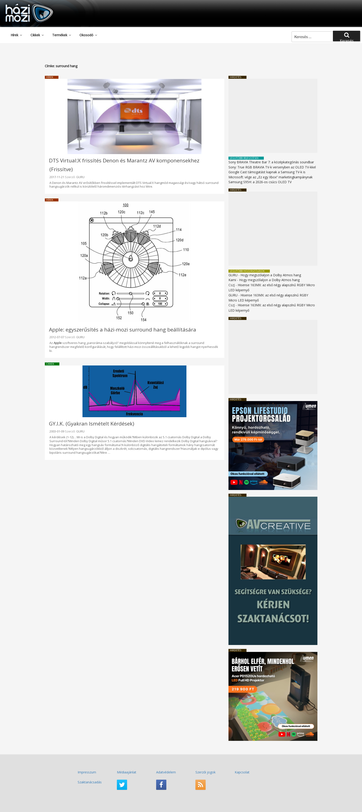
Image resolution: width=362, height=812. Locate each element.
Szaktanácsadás (90, 782)
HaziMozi (22, 5)
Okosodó (88, 35)
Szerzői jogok (205, 772)
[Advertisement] (272, 116)
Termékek (62, 35)
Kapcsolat (242, 772)
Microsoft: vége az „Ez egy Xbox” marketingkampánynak (270, 177)
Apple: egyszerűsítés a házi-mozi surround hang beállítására (122, 329)
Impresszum (87, 772)
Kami (232, 280)
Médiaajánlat (126, 772)
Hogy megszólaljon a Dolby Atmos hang (270, 275)
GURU (80, 177)
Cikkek (37, 35)
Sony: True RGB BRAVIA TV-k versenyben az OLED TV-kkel (272, 167)
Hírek (17, 35)
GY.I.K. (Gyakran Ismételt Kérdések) (91, 423)
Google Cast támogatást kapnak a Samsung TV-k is (266, 172)
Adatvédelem (166, 772)
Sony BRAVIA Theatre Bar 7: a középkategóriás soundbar (271, 162)
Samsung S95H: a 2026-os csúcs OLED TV (260, 182)
